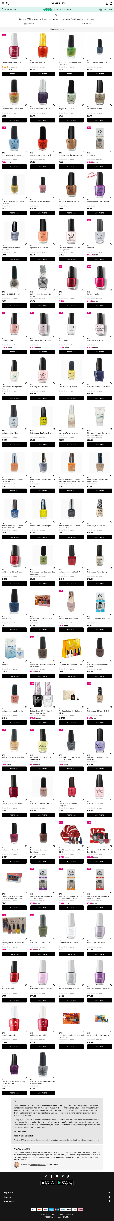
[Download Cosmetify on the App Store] (48, 1182)
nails (22, 1115)
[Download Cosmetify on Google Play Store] (65, 1182)
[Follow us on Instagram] (46, 1176)
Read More (91, 19)
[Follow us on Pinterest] (62, 1176)
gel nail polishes (60, 19)
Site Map (66, 1217)
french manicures (78, 19)
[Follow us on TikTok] (68, 1176)
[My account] (105, 3)
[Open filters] (28, 23)
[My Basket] (110, 3)
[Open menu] (4, 3)
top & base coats (45, 19)
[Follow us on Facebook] (51, 1176)
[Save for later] (24, 57)
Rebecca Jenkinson (37, 1164)
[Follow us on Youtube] (57, 1176)
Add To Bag (14, 74)
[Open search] (8, 3)
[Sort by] (85, 23)
